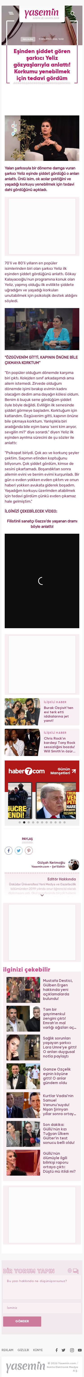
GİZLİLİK (23, 1350)
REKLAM (7, 1350)
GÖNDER (22, 1321)
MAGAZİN (28, 39)
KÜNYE (38, 1350)
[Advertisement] (42, 664)
